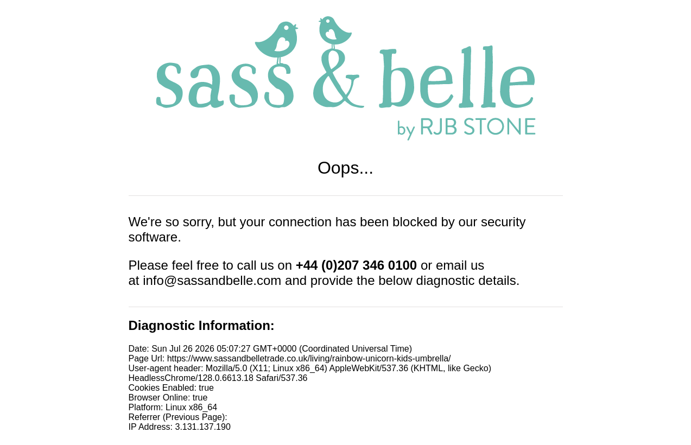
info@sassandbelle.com (212, 280)
